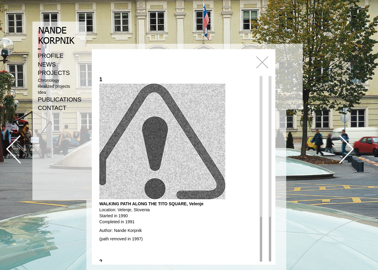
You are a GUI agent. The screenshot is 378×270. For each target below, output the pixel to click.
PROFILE (51, 55)
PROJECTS (54, 73)
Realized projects (54, 86)
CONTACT (52, 108)
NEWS (47, 64)
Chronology (48, 80)
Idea (42, 92)
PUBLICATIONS (59, 99)
